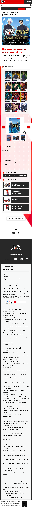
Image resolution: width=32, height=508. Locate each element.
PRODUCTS (22, 8)
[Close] (31, 504)
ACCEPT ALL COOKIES (24, 506)
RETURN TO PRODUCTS (16, 218)
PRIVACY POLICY (8, 269)
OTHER (28, 8)
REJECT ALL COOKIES (24, 504)
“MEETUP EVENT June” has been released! (17, 5)
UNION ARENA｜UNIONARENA (3, 1)
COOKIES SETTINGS (8, 266)
